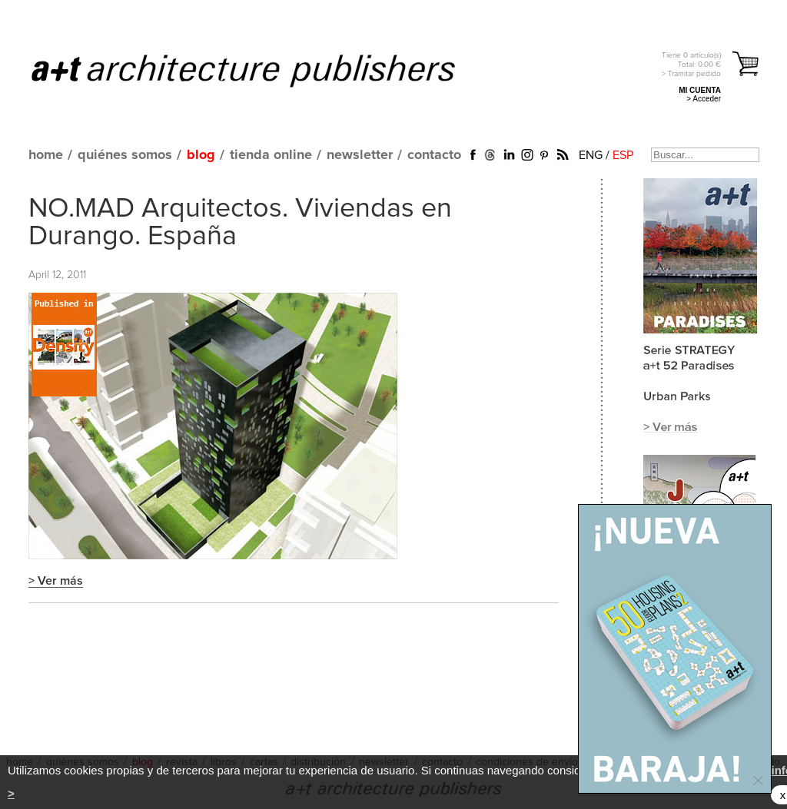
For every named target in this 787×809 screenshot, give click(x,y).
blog (201, 155)
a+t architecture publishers (262, 70)
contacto (434, 155)
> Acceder (703, 98)
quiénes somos (125, 155)
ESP (623, 155)
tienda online (271, 155)
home (45, 155)
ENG (591, 155)
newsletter (360, 155)
